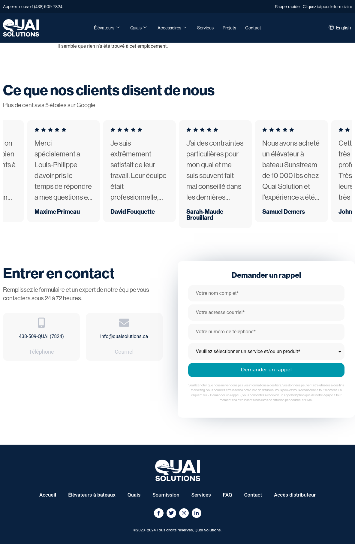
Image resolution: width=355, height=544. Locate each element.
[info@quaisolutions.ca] (124, 322)
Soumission (165, 495)
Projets (229, 27)
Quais (138, 28)
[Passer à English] (343, 28)
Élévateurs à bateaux (92, 495)
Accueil (47, 495)
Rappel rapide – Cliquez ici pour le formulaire (313, 6)
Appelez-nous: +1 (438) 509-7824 (32, 6)
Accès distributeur (295, 495)
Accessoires (172, 28)
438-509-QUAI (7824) (41, 336)
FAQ (227, 495)
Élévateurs (106, 28)
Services (205, 27)
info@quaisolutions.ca (124, 336)
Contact (253, 27)
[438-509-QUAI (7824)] (41, 322)
